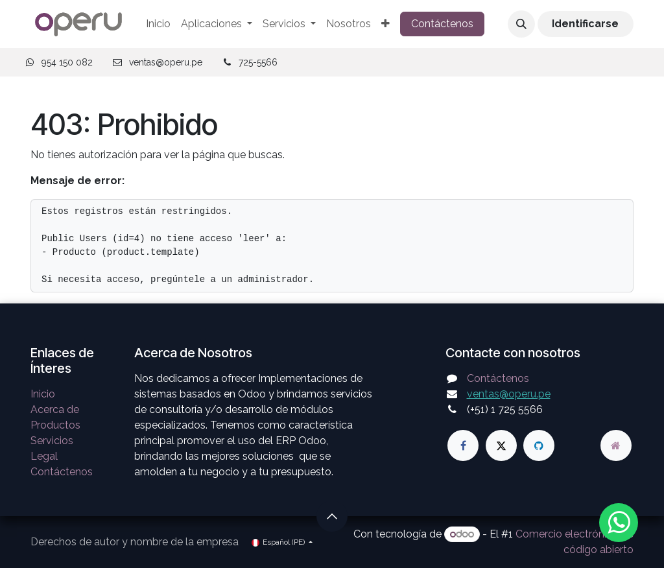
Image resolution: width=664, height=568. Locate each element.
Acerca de (54, 409)
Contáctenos (442, 24)
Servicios (51, 440)
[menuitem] (158, 24)
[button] (521, 24)
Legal (44, 456)
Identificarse (585, 24)
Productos (55, 425)
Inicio (42, 394)
